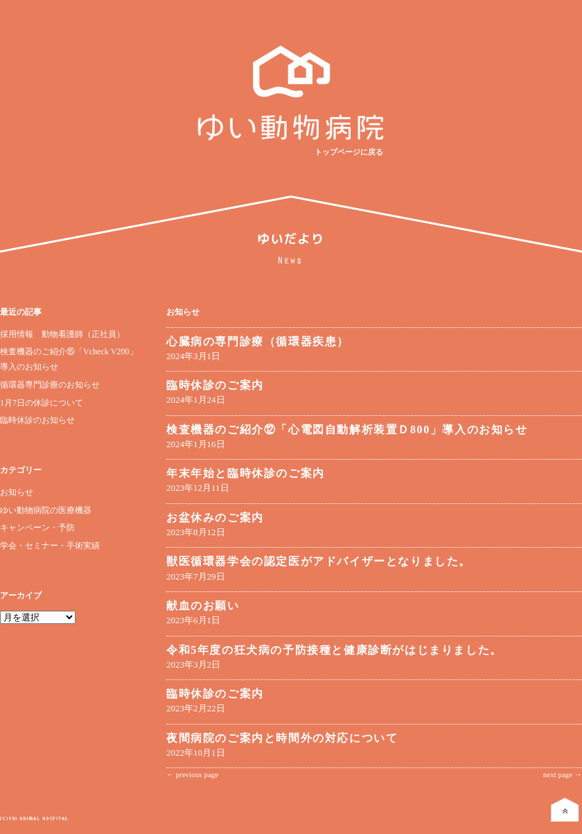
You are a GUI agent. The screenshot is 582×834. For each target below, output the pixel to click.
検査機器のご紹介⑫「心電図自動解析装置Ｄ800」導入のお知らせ (347, 429)
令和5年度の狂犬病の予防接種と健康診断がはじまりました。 (334, 650)
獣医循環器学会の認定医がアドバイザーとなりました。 (318, 561)
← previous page (192, 774)
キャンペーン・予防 (37, 527)
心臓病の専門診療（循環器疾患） (257, 341)
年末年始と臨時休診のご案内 (245, 473)
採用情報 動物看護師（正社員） (62, 334)
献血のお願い (203, 605)
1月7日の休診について (41, 403)
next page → (562, 774)
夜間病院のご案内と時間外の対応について (282, 738)
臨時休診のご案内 (215, 385)
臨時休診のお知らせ (37, 420)
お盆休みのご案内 (215, 517)
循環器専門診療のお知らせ (50, 385)
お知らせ (16, 492)
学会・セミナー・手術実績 (50, 545)
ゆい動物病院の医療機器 (45, 510)
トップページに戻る (349, 152)
